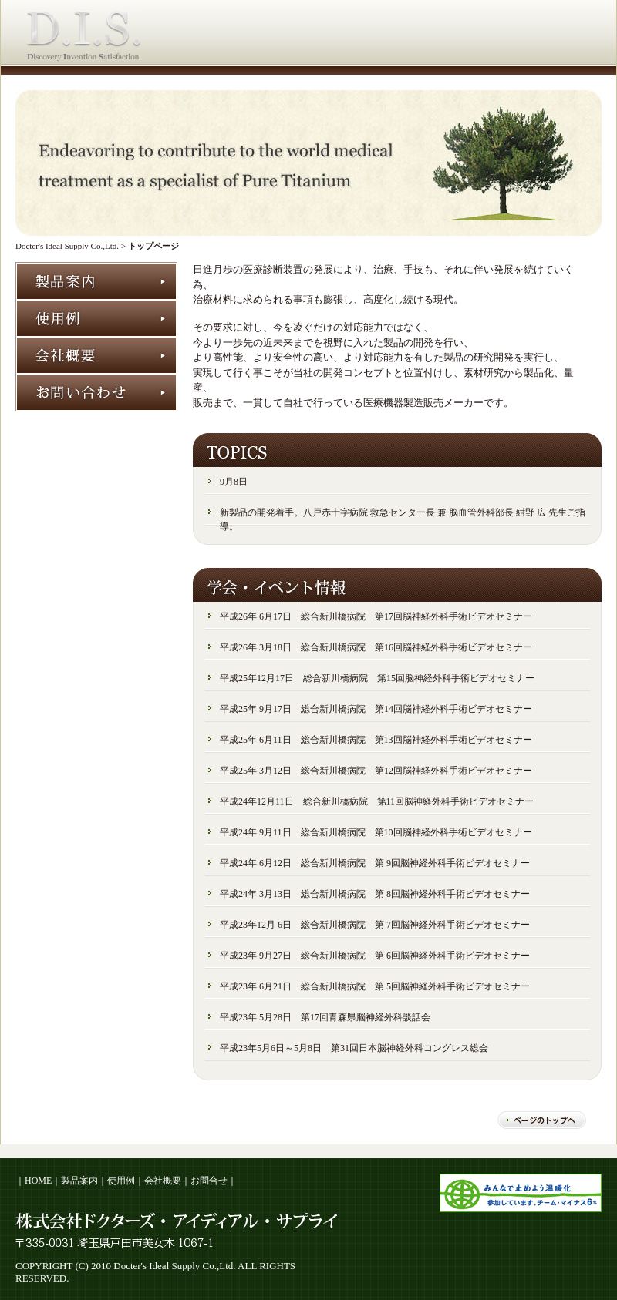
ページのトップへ (541, 1120)
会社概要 (162, 1180)
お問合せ (209, 1180)
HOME (38, 1180)
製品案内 (79, 1180)
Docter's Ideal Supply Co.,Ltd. (67, 245)
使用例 (121, 1180)
